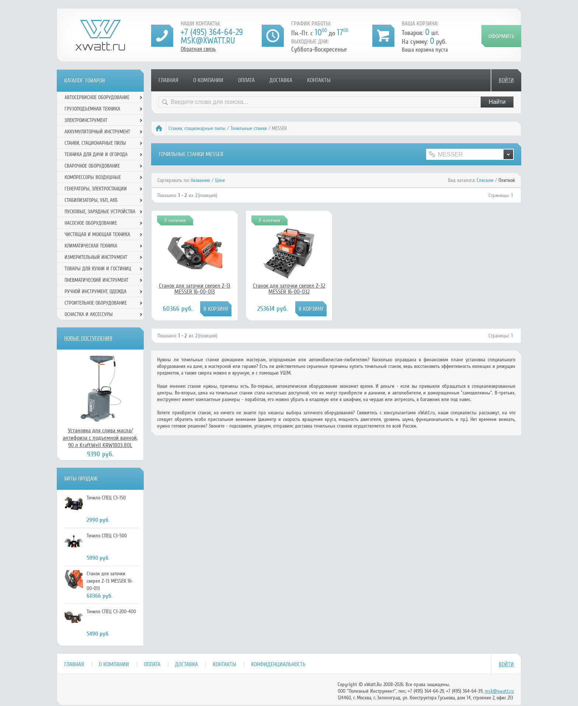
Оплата (246, 80)
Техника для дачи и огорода (96, 154)
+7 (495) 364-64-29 (212, 32)
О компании (208, 80)
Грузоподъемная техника (92, 109)
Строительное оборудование (96, 303)
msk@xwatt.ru (208, 40)
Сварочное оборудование (92, 166)
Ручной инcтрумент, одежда (95, 291)
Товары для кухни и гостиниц (98, 269)
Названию (200, 180)
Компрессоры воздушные (93, 177)
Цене (220, 180)
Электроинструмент (86, 120)
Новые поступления (88, 338)
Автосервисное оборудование (97, 97)
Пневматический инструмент (96, 280)
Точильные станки (248, 128)
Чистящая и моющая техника (97, 234)
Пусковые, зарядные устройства (100, 211)
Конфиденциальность (278, 664)
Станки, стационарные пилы (197, 128)
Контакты (319, 80)
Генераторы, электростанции (96, 189)
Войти (506, 80)
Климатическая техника (91, 246)
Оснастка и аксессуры (89, 314)
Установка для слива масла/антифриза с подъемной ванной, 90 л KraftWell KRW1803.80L (100, 438)
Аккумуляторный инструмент (97, 132)
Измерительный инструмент (96, 257)
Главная (168, 80)
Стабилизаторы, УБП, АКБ (91, 200)
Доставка (280, 80)
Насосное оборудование (91, 223)
